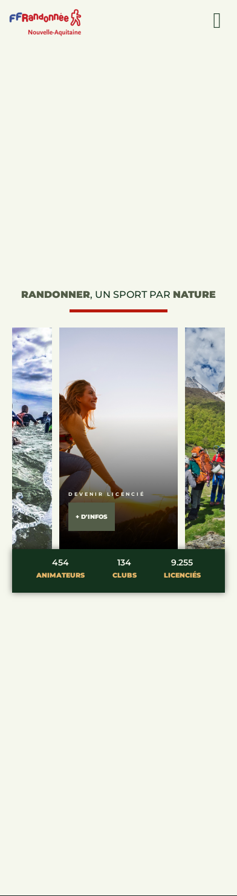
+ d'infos (92, 516)
